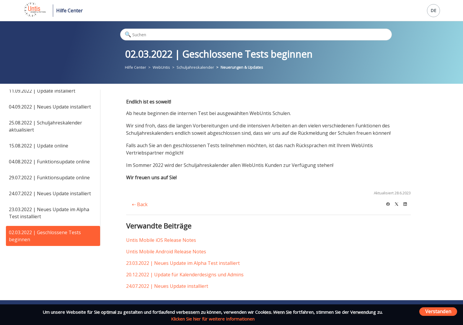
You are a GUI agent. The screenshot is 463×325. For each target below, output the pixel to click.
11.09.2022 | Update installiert (42, 91)
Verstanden (438, 311)
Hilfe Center (69, 10)
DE (433, 10)
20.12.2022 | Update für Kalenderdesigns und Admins (185, 274)
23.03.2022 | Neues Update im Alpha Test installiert (49, 213)
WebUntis (161, 67)
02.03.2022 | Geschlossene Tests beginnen (45, 236)
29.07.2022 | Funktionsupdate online (49, 177)
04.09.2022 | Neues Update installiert (50, 107)
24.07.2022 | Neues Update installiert (50, 193)
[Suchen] (256, 34)
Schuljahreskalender (195, 67)
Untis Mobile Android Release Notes (166, 251)
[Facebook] (390, 203)
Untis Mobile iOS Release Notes (161, 240)
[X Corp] (398, 203)
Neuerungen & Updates (242, 67)
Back (140, 204)
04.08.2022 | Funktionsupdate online (49, 161)
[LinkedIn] (407, 203)
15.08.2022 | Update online (38, 145)
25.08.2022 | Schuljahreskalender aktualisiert (45, 126)
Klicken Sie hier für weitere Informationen (213, 319)
